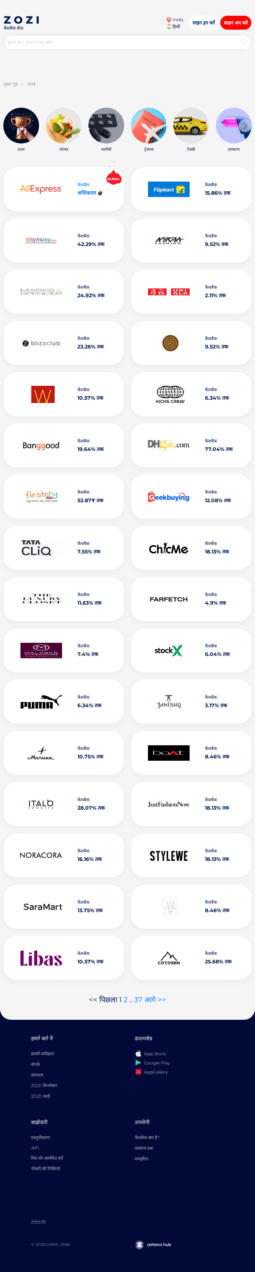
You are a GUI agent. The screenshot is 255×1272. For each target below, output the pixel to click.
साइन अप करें (236, 23)
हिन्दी (173, 26)
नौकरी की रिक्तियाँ (45, 1168)
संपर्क (35, 1064)
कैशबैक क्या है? (147, 1137)
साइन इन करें (204, 23)
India (174, 19)
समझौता (141, 1158)
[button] (245, 125)
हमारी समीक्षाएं (42, 1053)
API (35, 1147)
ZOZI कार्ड (40, 1096)
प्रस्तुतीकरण (40, 1137)
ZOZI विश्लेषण (44, 1085)
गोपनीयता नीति (38, 1221)
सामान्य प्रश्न (144, 1148)
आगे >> (155, 999)
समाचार (37, 1075)
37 (138, 999)
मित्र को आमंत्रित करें (47, 1158)
